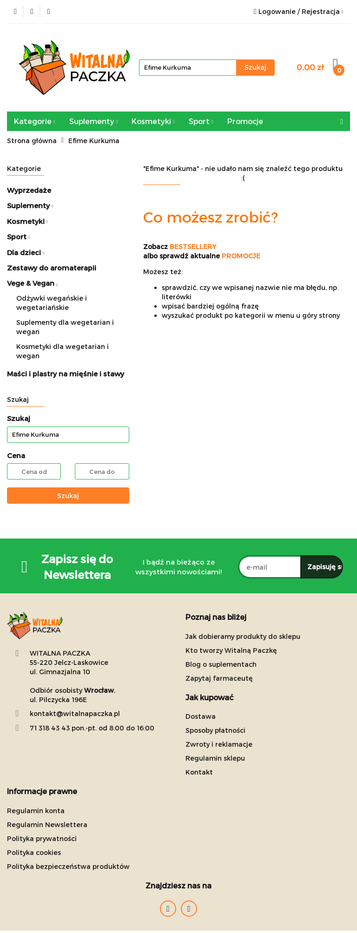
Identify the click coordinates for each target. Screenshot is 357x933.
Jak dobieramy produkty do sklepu (242, 636)
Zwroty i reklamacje (218, 744)
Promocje (245, 121)
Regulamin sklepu (215, 758)
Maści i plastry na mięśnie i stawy (65, 373)
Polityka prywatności (42, 838)
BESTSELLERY (193, 246)
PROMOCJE (241, 256)
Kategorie (34, 121)
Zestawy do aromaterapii (51, 267)
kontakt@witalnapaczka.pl (75, 713)
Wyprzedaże (29, 190)
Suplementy (93, 121)
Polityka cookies (34, 852)
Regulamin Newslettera (47, 824)
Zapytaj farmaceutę (219, 678)
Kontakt (199, 772)
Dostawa (200, 716)
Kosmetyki (153, 121)
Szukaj (68, 495)
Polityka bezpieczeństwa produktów (68, 866)
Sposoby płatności (215, 730)
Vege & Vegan (32, 283)
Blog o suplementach (221, 664)
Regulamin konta (36, 811)
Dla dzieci (25, 252)
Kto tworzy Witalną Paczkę (231, 650)
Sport (201, 121)
